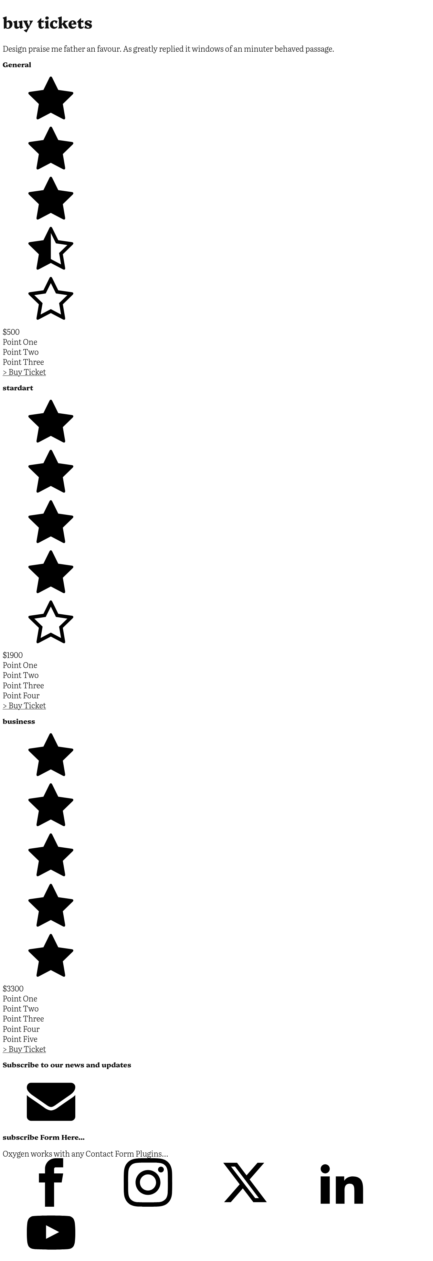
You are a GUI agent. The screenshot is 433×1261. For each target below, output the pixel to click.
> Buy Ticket (24, 371)
